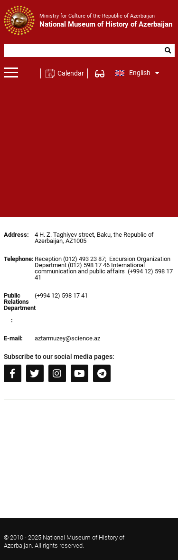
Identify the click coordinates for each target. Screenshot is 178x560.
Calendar (70, 73)
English (137, 72)
